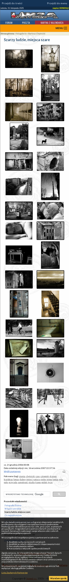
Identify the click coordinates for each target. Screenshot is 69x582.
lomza (16, 479)
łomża (55, 479)
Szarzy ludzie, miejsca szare (17, 512)
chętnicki (30, 476)
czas (38, 476)
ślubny (23, 479)
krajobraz (8, 479)
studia (32, 482)
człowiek (44, 476)
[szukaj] (27, 494)
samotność (23, 482)
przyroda (13, 482)
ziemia (22, 476)
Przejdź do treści (12, 3)
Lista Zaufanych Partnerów (14, 572)
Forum (8, 22)
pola (61, 479)
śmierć (29, 479)
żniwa (49, 479)
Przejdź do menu (57, 3)
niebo (43, 479)
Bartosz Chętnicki (36, 33)
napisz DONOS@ (61, 8)
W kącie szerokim (13, 508)
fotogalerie (21, 33)
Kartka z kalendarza (52, 22)
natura (36, 479)
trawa (38, 482)
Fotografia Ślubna (13, 505)
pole (6, 482)
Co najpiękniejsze (13, 515)
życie (50, 482)
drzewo (52, 476)
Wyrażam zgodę (58, 578)
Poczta (26, 22)
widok (44, 482)
